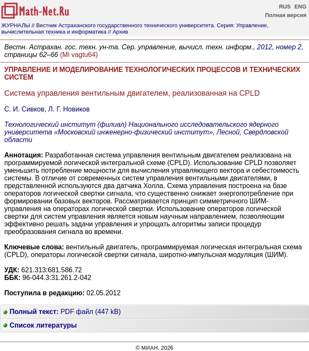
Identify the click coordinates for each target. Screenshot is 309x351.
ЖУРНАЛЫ (15, 25)
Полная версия (285, 15)
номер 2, (289, 47)
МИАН (149, 348)
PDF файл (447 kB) (62, 311)
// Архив (118, 32)
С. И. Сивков (24, 109)
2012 (264, 47)
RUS (284, 6)
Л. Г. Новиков (68, 109)
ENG (300, 6)
